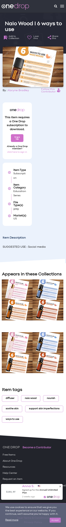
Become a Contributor (37, 447)
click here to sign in (17, 152)
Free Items (9, 455)
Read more (11, 520)
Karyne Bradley (18, 90)
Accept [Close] (55, 520)
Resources (9, 467)
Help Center (10, 473)
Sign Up (17, 138)
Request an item (13, 479)
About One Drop (12, 461)
